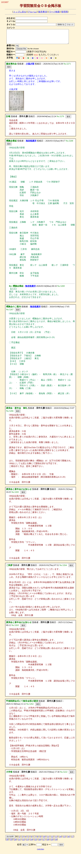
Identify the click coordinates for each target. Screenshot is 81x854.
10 (44, 839)
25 (36, 842)
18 (7, 842)
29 (52, 842)
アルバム (32, 12)
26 (40, 842)
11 (48, 839)
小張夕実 (30, 66)
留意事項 (42, 12)
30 (56, 842)
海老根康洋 (31, 143)
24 (32, 842)
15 (64, 839)
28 (48, 842)
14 (60, 839)
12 (52, 839)
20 (15, 842)
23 (27, 842)
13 (56, 839)
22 (23, 842)
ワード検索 (54, 12)
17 (72, 839)
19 (11, 842)
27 (44, 842)
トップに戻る (19, 12)
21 (19, 842)
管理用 (64, 12)
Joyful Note (40, 852)
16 (68, 839)
